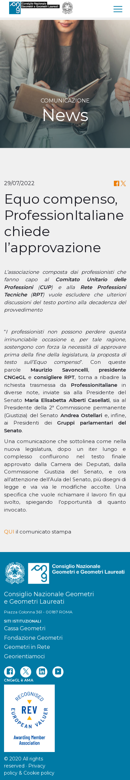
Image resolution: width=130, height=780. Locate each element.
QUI (9, 531)
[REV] (65, 714)
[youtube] (57, 671)
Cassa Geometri (24, 628)
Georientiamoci (24, 656)
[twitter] (25, 671)
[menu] (118, 9)
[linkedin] (41, 671)
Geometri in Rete (27, 647)
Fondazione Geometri (33, 638)
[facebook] (9, 671)
